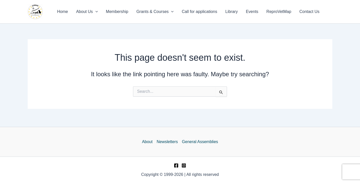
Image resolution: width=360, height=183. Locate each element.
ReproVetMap (278, 11)
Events (252, 11)
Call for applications (199, 11)
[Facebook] (176, 165)
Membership (117, 11)
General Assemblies (200, 142)
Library (231, 11)
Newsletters (167, 142)
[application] (95, 11)
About (147, 142)
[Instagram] (184, 165)
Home (62, 11)
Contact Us (309, 11)
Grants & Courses (155, 11)
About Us (87, 11)
